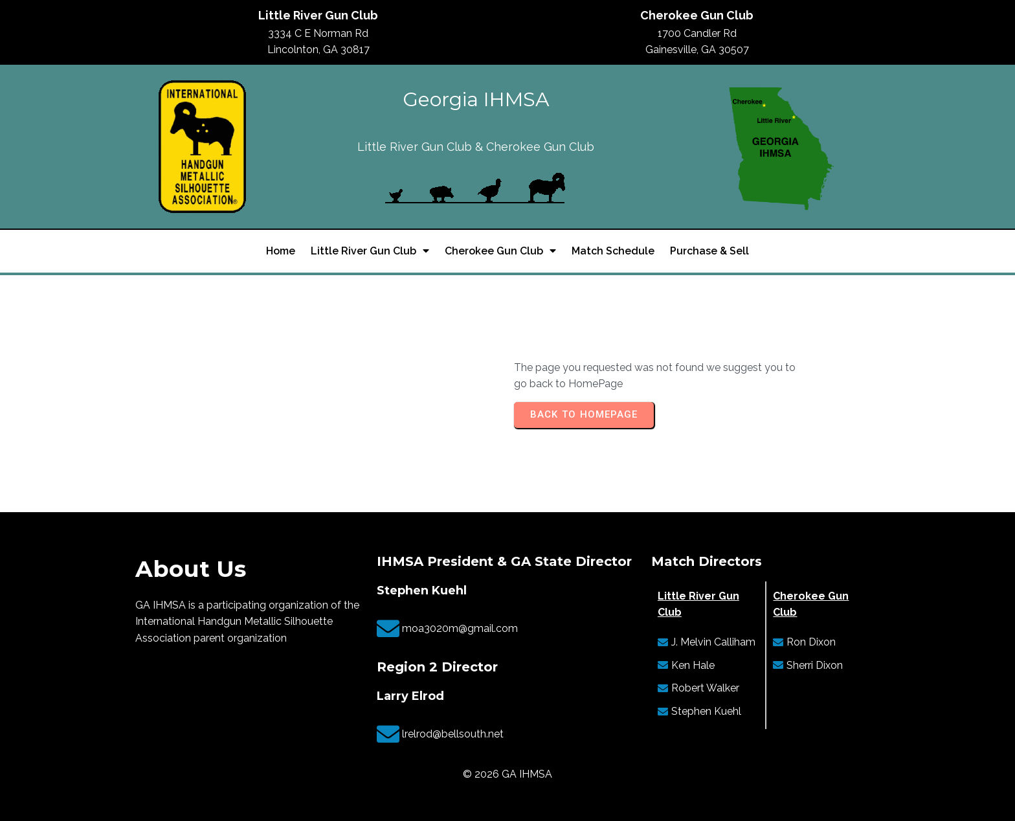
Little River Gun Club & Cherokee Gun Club (475, 146)
